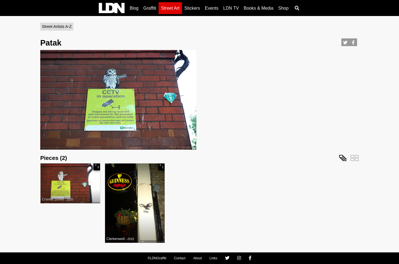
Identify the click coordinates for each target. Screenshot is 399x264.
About (197, 258)
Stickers (192, 8)
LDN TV (231, 8)
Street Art (170, 8)
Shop (283, 8)
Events (211, 8)
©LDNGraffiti (157, 258)
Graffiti (149, 8)
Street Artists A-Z (57, 26)
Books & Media (259, 8)
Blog (134, 8)
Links (213, 258)
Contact (179, 258)
